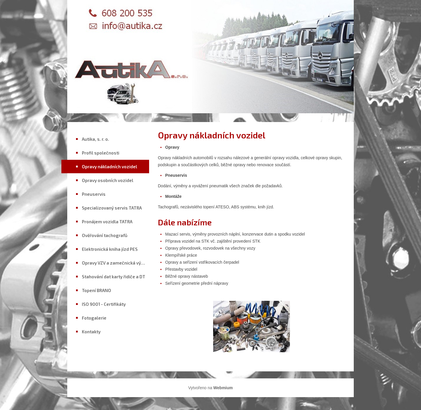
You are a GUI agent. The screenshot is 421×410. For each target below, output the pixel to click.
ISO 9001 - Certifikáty (104, 304)
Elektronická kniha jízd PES (110, 249)
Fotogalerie (94, 317)
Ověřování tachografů (104, 235)
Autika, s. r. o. (95, 139)
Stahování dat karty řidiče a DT (113, 276)
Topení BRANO (96, 290)
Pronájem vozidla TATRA (107, 221)
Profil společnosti (100, 152)
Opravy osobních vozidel (107, 180)
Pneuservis (94, 194)
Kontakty (91, 331)
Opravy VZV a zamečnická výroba (115, 262)
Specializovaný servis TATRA (112, 207)
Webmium (223, 387)
